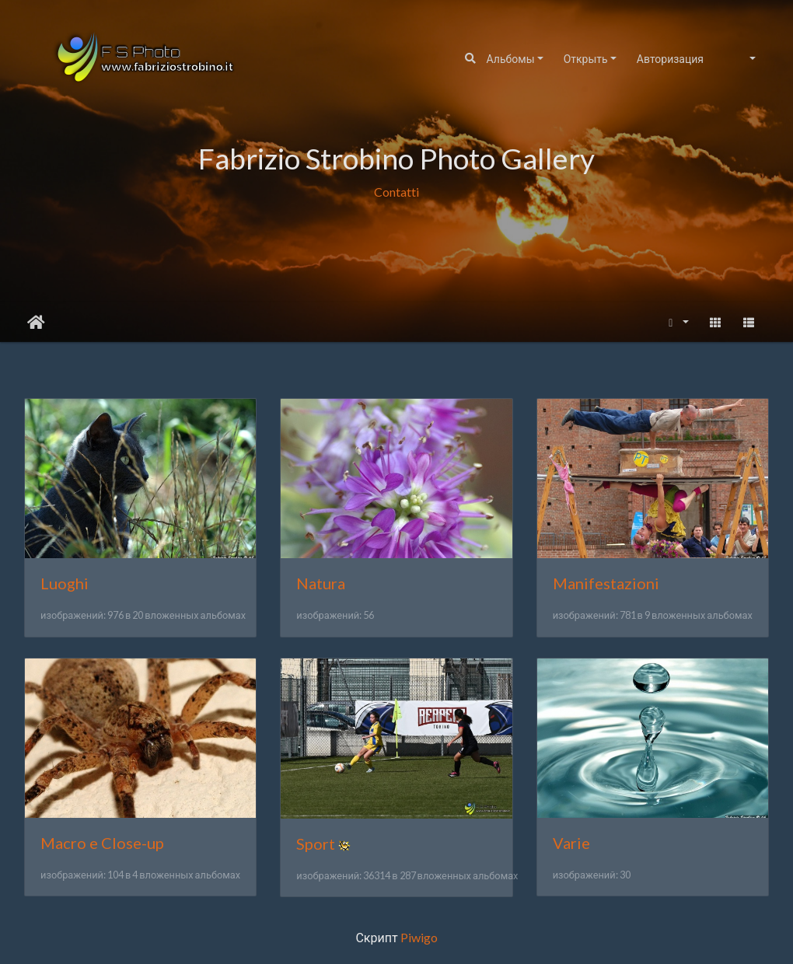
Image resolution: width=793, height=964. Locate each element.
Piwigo (419, 937)
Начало (36, 322)
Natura (320, 583)
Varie (571, 842)
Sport (315, 843)
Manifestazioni (606, 583)
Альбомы (511, 58)
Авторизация (670, 58)
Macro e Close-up (102, 842)
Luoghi (64, 583)
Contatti (396, 190)
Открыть (586, 58)
